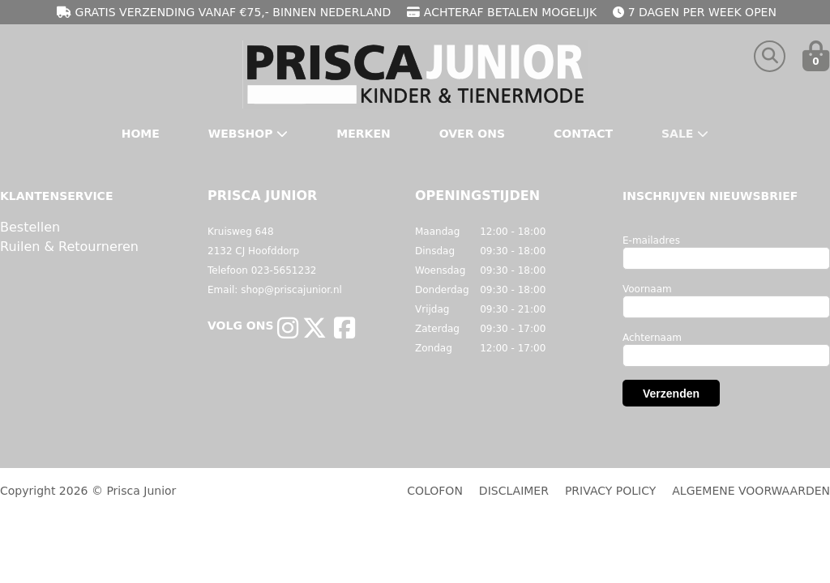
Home (141, 133)
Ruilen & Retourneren (69, 246)
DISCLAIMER (514, 490)
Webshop (248, 133)
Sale (684, 133)
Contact (583, 133)
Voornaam (647, 289)
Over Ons (472, 133)
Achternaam (652, 337)
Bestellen (30, 227)
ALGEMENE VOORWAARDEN (751, 490)
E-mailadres (651, 240)
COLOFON (435, 490)
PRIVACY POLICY (610, 490)
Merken (363, 133)
